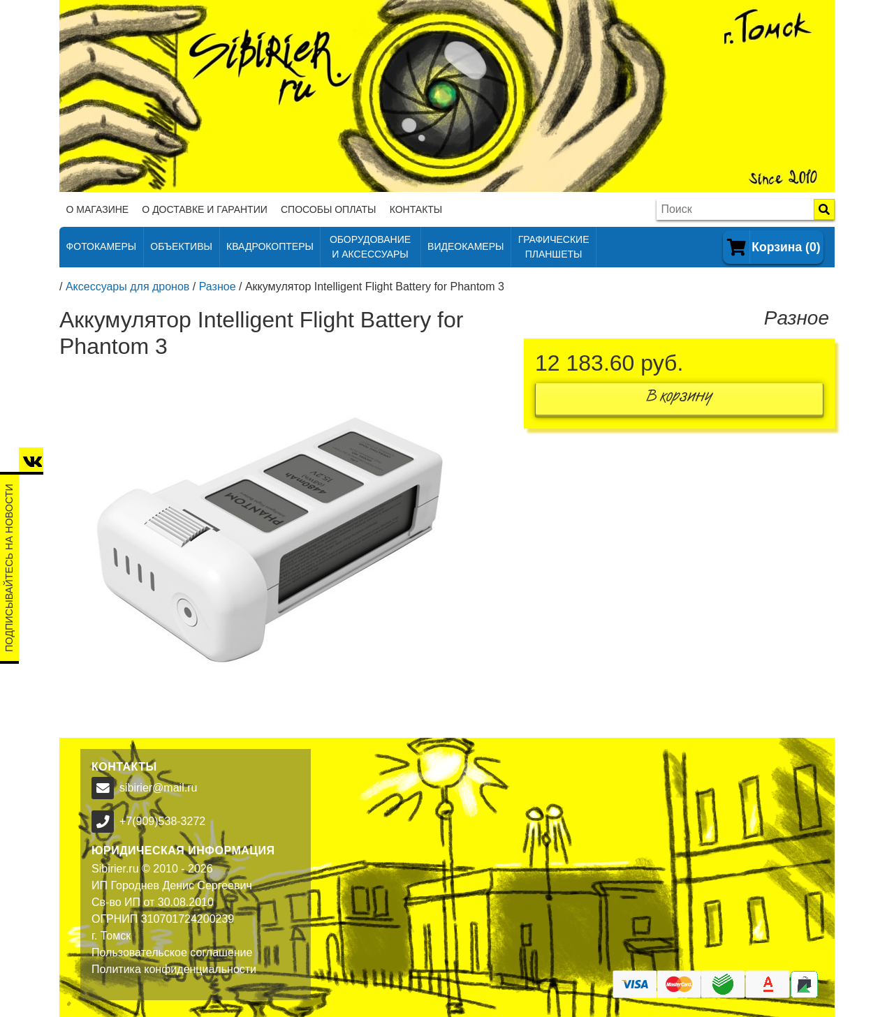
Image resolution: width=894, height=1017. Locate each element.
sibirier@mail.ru (158, 788)
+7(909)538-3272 (162, 821)
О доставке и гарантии (204, 209)
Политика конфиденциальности (173, 969)
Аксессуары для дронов (127, 286)
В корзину (679, 399)
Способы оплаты (328, 209)
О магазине (97, 209)
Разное (217, 286)
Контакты (416, 209)
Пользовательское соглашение (171, 952)
